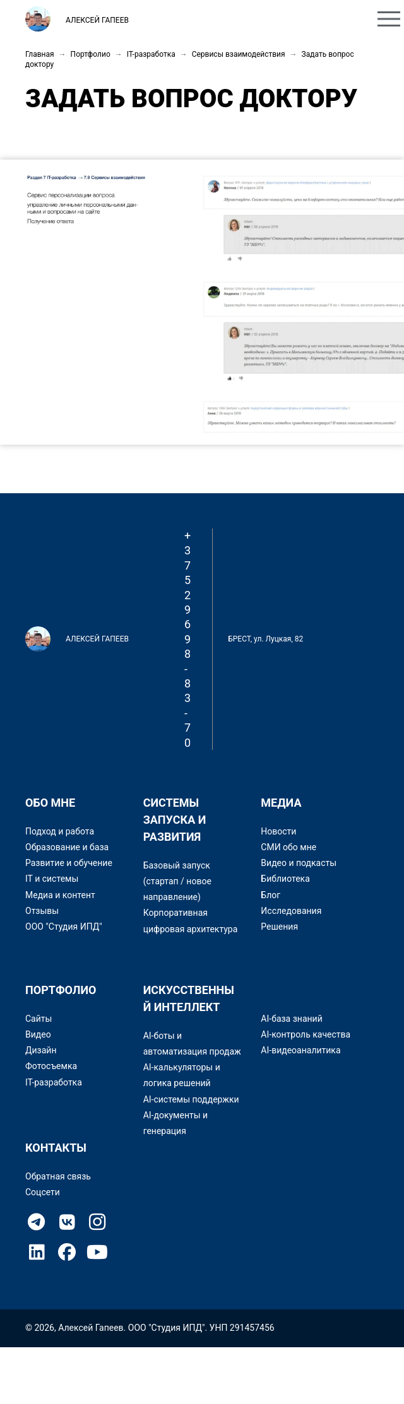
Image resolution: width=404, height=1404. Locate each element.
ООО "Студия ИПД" (63, 926)
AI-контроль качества (305, 1034)
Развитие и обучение (68, 863)
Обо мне (191, 20)
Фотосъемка (51, 1066)
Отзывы (42, 911)
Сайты (38, 1019)
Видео (38, 1034)
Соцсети (42, 1192)
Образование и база (67, 847)
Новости (278, 831)
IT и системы (51, 879)
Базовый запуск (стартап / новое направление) (177, 881)
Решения (279, 926)
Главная (39, 54)
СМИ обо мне (288, 847)
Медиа (281, 802)
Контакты (326, 20)
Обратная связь (58, 1176)
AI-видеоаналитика (300, 1050)
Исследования (291, 911)
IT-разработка (151, 54)
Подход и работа (59, 831)
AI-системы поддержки (191, 1099)
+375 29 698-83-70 (187, 639)
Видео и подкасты (298, 863)
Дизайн (41, 1050)
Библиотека (285, 879)
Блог (270, 895)
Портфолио (256, 20)
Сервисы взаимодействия (238, 54)
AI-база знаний (291, 1019)
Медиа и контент (60, 895)
